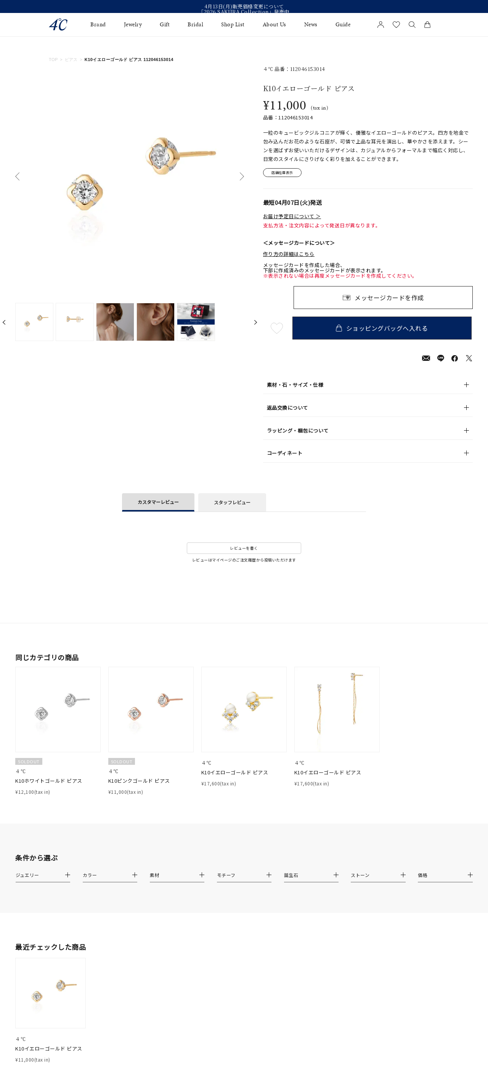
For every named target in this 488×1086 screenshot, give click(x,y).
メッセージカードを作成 (389, 298)
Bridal (195, 24)
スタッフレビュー (232, 503)
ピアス (71, 59)
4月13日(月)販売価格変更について (244, 6)
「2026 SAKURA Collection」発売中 (244, 11)
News (311, 24)
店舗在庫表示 (285, 173)
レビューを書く (244, 549)
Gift (165, 24)
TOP (53, 59)
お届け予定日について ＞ (292, 217)
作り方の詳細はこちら (289, 255)
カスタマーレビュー (158, 503)
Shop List (233, 24)
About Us (274, 24)
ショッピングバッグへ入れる (383, 329)
